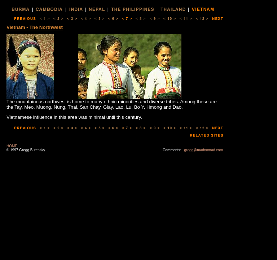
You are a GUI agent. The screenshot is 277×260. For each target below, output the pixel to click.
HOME (11, 146)
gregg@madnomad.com (203, 150)
